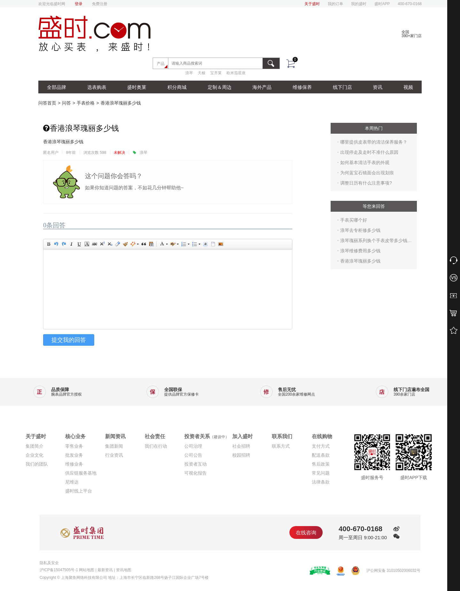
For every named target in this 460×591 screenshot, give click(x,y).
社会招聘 (241, 446)
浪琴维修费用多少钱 (360, 250)
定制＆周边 (220, 87)
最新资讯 (105, 570)
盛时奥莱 (136, 87)
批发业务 (74, 455)
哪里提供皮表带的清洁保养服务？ (373, 142)
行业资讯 (114, 455)
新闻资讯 (115, 436)
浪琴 (189, 75)
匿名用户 (50, 152)
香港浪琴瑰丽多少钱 (121, 103)
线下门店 (342, 87)
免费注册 (99, 4)
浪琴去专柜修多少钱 (360, 230)
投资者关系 (206, 436)
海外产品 (262, 87)
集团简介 (34, 446)
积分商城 (177, 87)
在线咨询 (306, 532)
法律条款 (321, 482)
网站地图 (86, 570)
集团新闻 (114, 446)
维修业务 (74, 464)
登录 (78, 4)
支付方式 (321, 446)
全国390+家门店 (412, 34)
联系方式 (281, 446)
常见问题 (321, 473)
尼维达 (72, 482)
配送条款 (321, 455)
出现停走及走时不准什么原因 (369, 152)
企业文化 (34, 455)
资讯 (377, 87)
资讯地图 (123, 570)
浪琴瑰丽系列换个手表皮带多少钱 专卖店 (373, 242)
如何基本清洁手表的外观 (364, 162)
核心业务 (75, 436)
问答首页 (47, 103)
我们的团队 (37, 464)
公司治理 (193, 446)
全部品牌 (56, 87)
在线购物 (322, 436)
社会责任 (155, 436)
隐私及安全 (49, 563)
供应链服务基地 (80, 473)
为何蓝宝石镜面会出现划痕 (367, 172)
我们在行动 (156, 446)
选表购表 (96, 87)
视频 (408, 87)
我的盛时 (358, 4)
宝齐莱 (216, 75)
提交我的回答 (68, 340)
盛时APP (382, 4)
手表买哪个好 (353, 220)
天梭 (201, 75)
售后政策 (321, 464)
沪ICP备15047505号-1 (59, 570)
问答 (66, 103)
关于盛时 (312, 4)
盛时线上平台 (78, 490)
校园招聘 (241, 455)
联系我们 (282, 436)
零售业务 (74, 446)
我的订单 (335, 4)
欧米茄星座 (236, 75)
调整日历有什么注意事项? (366, 182)
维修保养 (302, 87)
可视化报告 (195, 473)
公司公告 (193, 455)
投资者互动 (195, 464)
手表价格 (86, 103)
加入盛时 (242, 436)
